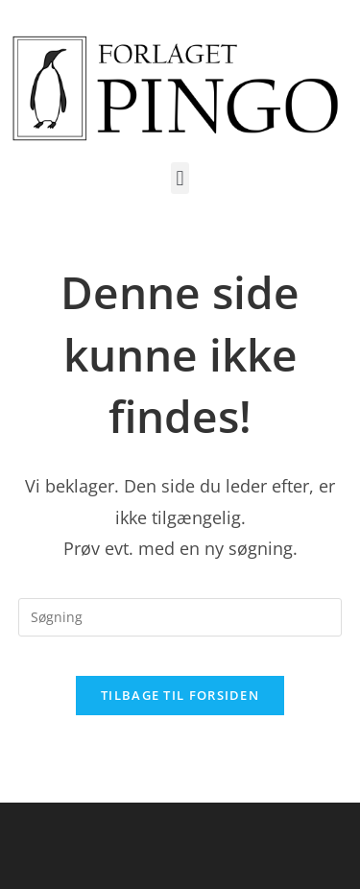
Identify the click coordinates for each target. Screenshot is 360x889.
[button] (180, 178)
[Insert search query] (180, 617)
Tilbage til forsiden (180, 695)
